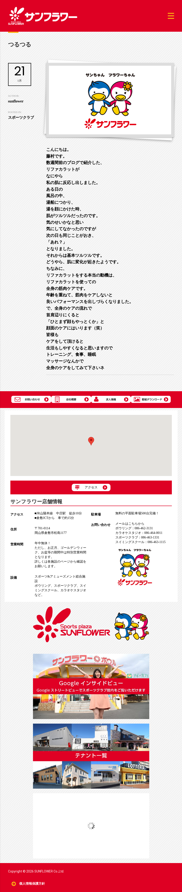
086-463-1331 (137, 537)
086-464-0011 (139, 533)
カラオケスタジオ (73, 590)
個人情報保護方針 (32, 883)
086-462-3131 (134, 528)
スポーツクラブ (65, 585)
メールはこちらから (129, 523)
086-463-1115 (140, 542)
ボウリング (43, 585)
